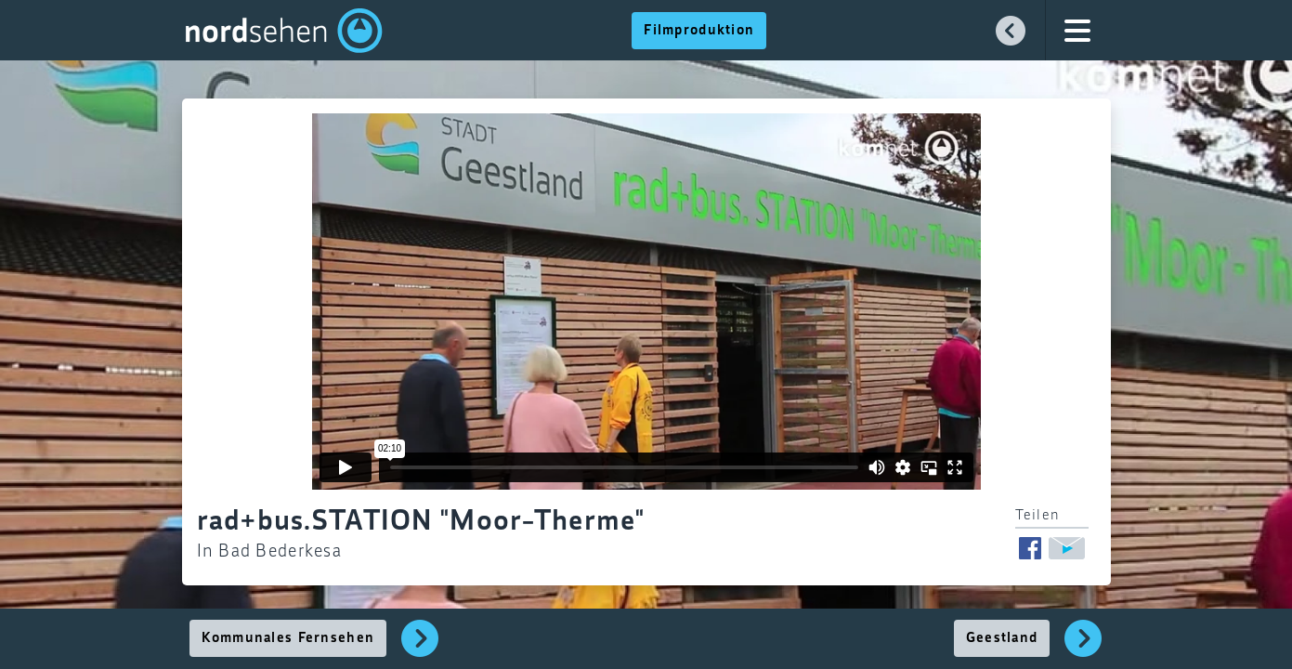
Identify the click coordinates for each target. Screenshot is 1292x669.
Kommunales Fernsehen (288, 638)
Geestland (1002, 638)
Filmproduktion (699, 30)
